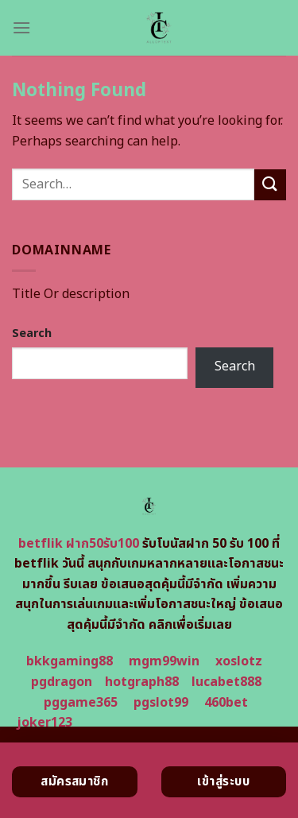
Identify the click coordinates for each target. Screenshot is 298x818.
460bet (226, 702)
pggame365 (81, 702)
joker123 (44, 722)
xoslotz (238, 661)
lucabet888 (226, 682)
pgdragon (61, 682)
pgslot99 (161, 702)
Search (32, 333)
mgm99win (164, 661)
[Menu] (21, 27)
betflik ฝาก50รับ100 (78, 543)
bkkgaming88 (69, 661)
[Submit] (270, 184)
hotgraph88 (142, 682)
